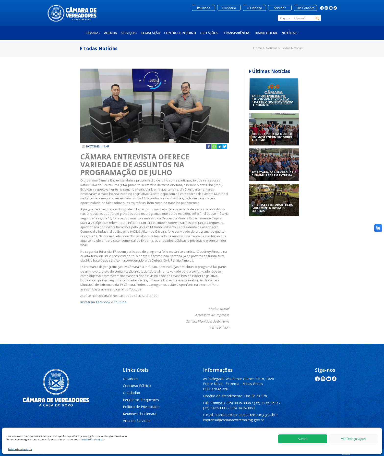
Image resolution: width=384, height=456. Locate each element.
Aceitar (303, 439)
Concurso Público (137, 385)
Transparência (237, 33)
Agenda (110, 33)
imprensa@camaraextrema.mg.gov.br (233, 420)
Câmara (92, 33)
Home (257, 48)
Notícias (290, 33)
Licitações (210, 33)
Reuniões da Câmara (139, 413)
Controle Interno (180, 33)
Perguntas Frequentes (141, 399)
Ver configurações (353, 439)
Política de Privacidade (141, 406)
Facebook (103, 302)
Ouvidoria (130, 378)
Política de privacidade (93, 439)
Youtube (120, 302)
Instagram (87, 302)
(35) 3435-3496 (239, 402)
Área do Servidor (136, 420)
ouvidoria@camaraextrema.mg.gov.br (245, 414)
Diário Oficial (266, 33)
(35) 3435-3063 (242, 408)
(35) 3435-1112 (215, 408)
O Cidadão (131, 392)
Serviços (129, 33)
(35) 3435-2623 (266, 402)
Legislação (150, 33)
